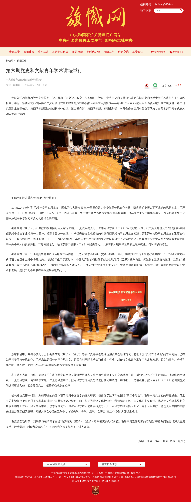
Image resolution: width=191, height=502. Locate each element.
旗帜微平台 (178, 52)
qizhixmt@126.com (164, 4)
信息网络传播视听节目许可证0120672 (156, 477)
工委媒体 (137, 51)
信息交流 (123, 51)
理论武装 (43, 51)
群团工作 (109, 51)
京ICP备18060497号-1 (45, 477)
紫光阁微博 (159, 52)
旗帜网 (9, 60)
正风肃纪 (77, 51)
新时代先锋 (93, 51)
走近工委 (14, 51)
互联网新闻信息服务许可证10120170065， (114, 477)
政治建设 (29, 51)
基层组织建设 (60, 51)
